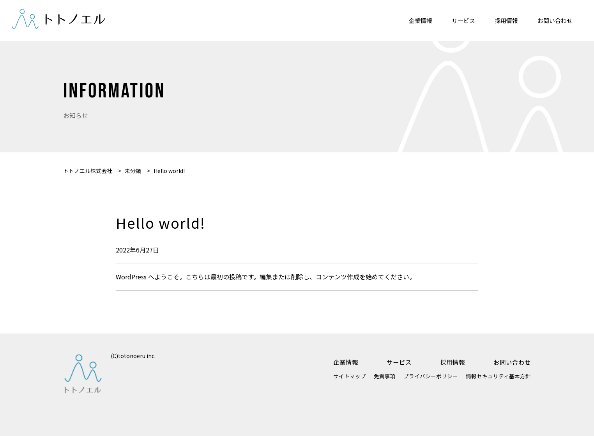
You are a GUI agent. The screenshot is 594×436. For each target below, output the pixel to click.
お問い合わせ (555, 21)
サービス (463, 21)
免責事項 (385, 376)
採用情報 (506, 21)
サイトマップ (349, 376)
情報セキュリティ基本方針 (498, 376)
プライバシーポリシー (430, 376)
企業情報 (420, 21)
